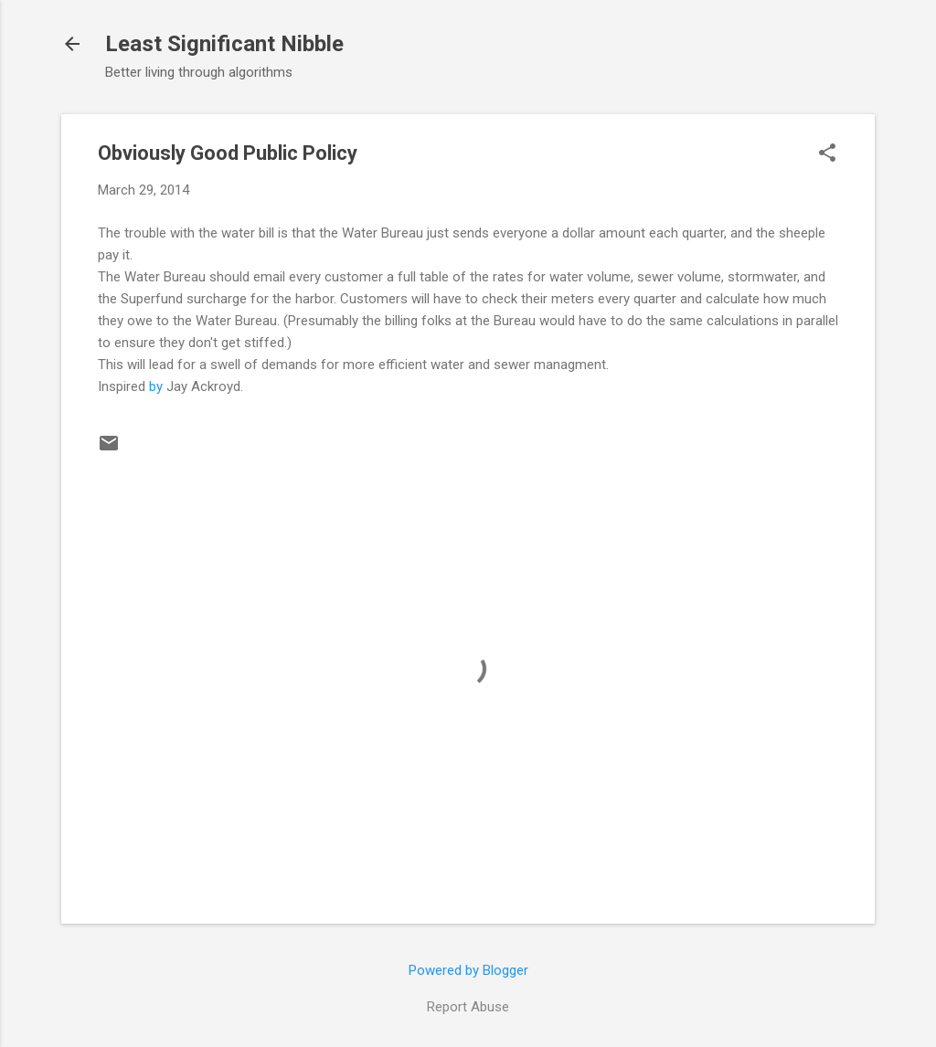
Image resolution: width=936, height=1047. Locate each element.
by (156, 386)
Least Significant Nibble (224, 44)
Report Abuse (468, 1007)
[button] (827, 154)
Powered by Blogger (468, 970)
